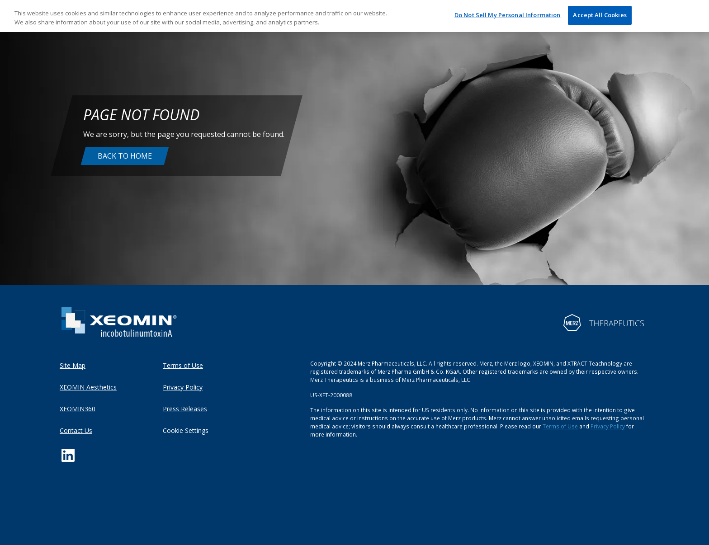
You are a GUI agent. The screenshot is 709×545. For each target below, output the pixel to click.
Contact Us (76, 430)
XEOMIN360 (77, 408)
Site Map (72, 365)
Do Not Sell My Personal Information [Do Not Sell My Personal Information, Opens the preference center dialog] (507, 15)
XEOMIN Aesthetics (88, 387)
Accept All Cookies (599, 15)
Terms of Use (183, 365)
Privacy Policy (183, 387)
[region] (354, 16)
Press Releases (185, 408)
